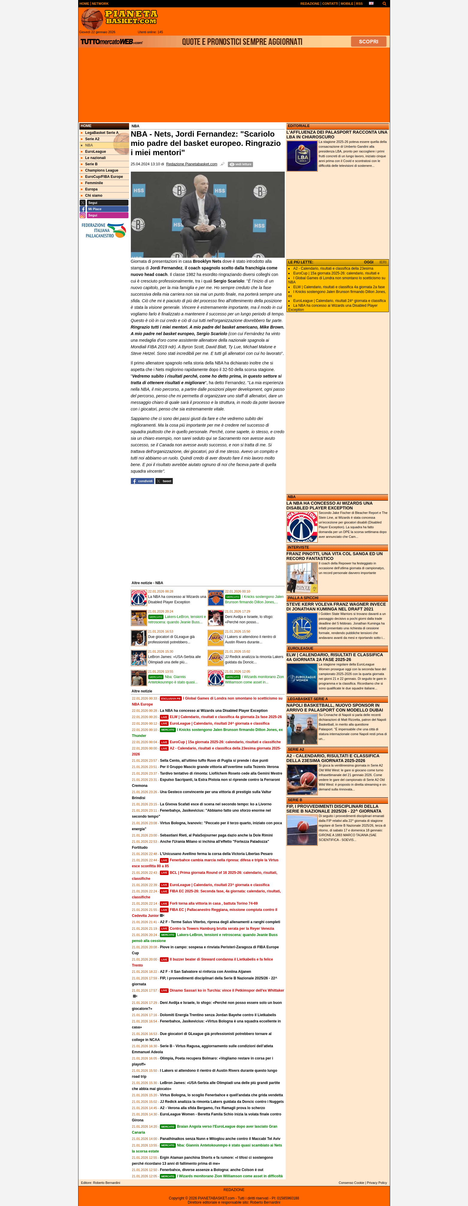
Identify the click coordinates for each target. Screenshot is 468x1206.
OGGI (368, 262)
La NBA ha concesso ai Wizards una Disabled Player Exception (214, 711)
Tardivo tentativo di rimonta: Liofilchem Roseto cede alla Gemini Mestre (221, 773)
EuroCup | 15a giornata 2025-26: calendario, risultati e (336, 273)
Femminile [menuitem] (92, 183)
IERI (382, 262)
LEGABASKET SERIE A (308, 699)
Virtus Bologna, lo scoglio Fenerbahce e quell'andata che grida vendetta (221, 1095)
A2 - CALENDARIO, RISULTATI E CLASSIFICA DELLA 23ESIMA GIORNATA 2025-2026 (333, 758)
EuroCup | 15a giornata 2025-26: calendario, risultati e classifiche (220, 742)
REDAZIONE (233, 1190)
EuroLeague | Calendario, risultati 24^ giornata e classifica (214, 723)
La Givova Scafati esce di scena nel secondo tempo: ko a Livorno (216, 804)
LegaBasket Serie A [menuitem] (100, 133)
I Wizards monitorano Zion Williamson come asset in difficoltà (221, 1176)
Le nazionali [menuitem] (93, 158)
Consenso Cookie (351, 1182)
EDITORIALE (299, 126)
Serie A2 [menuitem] (90, 139)
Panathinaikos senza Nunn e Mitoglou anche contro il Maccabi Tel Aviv (220, 1139)
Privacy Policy (377, 1182)
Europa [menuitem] (89, 189)
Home (86, 126)
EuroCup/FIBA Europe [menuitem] (102, 177)
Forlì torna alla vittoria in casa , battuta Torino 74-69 (209, 903)
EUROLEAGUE (300, 648)
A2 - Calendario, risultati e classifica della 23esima (333, 268)
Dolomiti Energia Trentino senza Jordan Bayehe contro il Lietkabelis (218, 1015)
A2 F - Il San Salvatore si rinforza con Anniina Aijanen (205, 972)
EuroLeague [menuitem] (93, 151)
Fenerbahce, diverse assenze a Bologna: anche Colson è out (211, 1170)
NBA (292, 497)
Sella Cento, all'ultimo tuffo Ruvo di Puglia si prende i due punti (214, 760)
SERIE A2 (296, 749)
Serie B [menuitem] (89, 164)
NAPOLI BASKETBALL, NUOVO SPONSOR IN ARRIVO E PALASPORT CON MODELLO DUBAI (335, 707)
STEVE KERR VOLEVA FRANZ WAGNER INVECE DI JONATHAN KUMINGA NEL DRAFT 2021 (336, 606)
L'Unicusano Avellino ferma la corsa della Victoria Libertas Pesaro (216, 854)
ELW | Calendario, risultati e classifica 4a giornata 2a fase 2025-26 (221, 717)
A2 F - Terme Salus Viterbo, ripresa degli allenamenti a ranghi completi (220, 922)
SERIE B (295, 800)
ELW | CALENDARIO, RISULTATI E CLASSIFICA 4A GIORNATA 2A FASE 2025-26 (335, 657)
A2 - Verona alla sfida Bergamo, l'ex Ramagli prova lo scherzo (212, 1108)
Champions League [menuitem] (100, 170)
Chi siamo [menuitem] (91, 195)
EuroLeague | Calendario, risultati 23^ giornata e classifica (214, 885)
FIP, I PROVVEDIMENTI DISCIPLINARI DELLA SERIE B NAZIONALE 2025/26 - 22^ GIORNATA (334, 808)
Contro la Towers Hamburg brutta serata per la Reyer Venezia (217, 928)
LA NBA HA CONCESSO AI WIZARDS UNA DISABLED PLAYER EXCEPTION (330, 505)
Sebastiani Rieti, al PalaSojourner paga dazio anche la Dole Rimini (216, 835)
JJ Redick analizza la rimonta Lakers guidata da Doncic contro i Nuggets (222, 1102)
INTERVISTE (298, 547)
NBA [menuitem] (87, 145)
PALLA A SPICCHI (303, 598)
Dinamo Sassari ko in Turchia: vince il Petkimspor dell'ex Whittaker (222, 990)
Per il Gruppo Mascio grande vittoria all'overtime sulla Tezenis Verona (219, 767)
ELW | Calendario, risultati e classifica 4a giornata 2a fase (339, 287)
